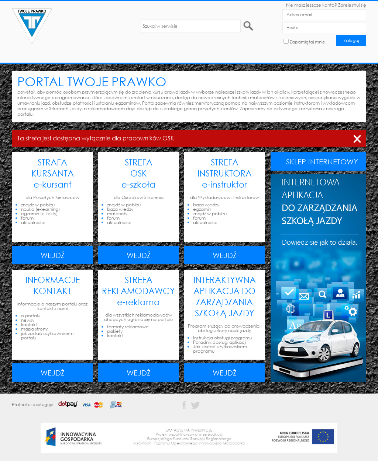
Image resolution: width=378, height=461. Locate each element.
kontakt (29, 324)
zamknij (357, 137)
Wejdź (53, 255)
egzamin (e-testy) (39, 213)
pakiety (115, 331)
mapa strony (34, 329)
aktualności (33, 222)
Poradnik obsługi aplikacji (219, 342)
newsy (27, 320)
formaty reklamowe (128, 326)
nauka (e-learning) (40, 209)
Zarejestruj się (352, 5)
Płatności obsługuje (69, 404)
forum (27, 218)
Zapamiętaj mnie (307, 42)
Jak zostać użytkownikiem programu (220, 349)
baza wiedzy (120, 209)
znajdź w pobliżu (124, 204)
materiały (117, 213)
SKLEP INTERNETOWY (322, 161)
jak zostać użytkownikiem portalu (47, 335)
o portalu (30, 315)
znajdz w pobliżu (38, 204)
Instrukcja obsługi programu (222, 337)
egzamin (202, 209)
